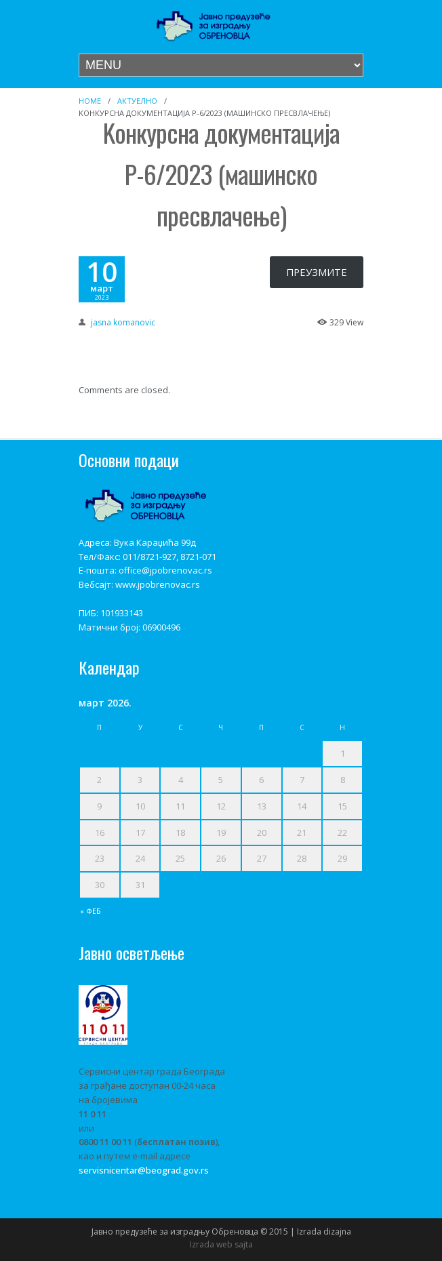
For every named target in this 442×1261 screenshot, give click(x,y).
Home (90, 101)
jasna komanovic (123, 322)
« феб (90, 911)
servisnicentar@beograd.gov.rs (144, 1170)
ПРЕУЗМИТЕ (316, 272)
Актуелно (137, 101)
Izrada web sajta (221, 1244)
